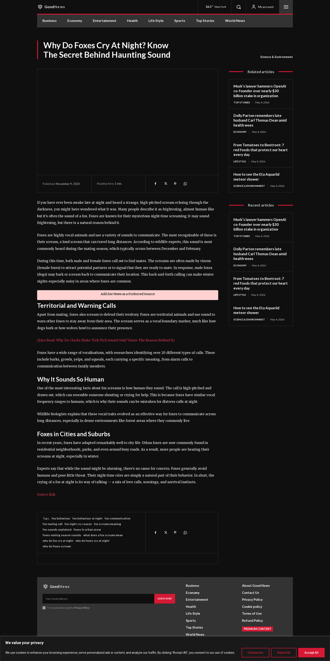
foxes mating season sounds (62, 535)
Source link (46, 494)
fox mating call (52, 524)
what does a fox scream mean (103, 535)
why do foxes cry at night (92, 540)
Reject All (283, 652)
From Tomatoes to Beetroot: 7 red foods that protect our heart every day (259, 155)
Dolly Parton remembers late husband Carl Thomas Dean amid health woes (258, 125)
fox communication (117, 518)
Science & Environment (276, 57)
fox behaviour (61, 518)
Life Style (240, 166)
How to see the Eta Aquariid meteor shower (257, 182)
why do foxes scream (57, 546)
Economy (240, 137)
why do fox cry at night (58, 540)
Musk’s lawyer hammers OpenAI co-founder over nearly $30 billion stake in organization (255, 93)
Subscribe (164, 598)
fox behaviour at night (88, 518)
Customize (255, 652)
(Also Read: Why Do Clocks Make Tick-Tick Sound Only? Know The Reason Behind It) (106, 340)
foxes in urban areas (87, 529)
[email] (98, 598)
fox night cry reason (78, 524)
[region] (165, 648)
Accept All (311, 652)
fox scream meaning (107, 524)
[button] (238, 7)
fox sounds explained (57, 529)
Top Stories (242, 107)
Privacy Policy (81, 607)
